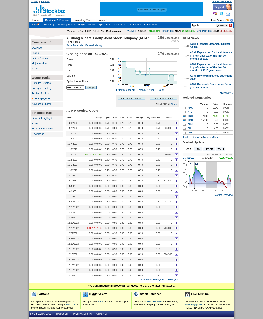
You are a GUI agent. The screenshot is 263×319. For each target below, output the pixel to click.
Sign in (34, 1)
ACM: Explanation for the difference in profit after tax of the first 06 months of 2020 (211, 55)
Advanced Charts (41, 104)
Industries (60, 24)
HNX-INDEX (168, 31)
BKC (190, 116)
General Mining (93, 45)
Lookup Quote (42, 98)
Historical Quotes (41, 83)
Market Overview (223, 195)
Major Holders (39, 63)
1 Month (120, 90)
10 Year (160, 90)
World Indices (120, 24)
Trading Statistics (41, 93)
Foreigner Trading (41, 88)
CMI (190, 132)
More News (226, 92)
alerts (100, 301)
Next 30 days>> (170, 279)
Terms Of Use (61, 314)
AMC (190, 107)
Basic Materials (74, 45)
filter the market (154, 301)
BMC (190, 120)
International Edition (222, 1)
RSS (35, 24)
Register (45, 1)
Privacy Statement (82, 314)
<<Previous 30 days (150, 279)
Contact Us (101, 314)
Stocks (71, 24)
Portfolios (70, 304)
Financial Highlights (42, 118)
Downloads (38, 134)
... (176, 104)
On (227, 20)
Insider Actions (40, 58)
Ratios (35, 123)
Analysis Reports (86, 24)
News (35, 68)
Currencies (135, 24)
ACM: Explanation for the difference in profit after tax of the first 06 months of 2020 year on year (211, 67)
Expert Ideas (104, 24)
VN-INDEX (132, 31)
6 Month (141, 90)
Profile (35, 53)
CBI (190, 128)
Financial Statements (43, 128)
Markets (48, 24)
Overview (37, 47)
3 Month (130, 90)
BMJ (190, 124)
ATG (190, 112)
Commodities (150, 24)
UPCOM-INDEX (204, 31)
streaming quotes (193, 304)
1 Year (150, 90)
